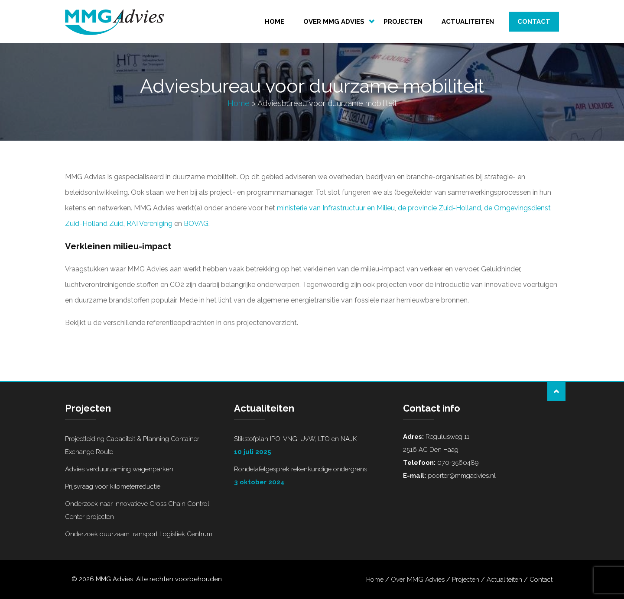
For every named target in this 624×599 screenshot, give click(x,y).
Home (274, 22)
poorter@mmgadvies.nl (461, 476)
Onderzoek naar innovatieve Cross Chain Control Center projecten (137, 510)
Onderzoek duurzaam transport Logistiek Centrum (138, 534)
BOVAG (196, 223)
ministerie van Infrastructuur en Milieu (336, 208)
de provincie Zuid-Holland (439, 208)
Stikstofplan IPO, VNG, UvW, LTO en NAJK (312, 446)
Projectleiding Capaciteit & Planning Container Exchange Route (132, 445)
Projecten (403, 22)
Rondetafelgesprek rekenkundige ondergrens (312, 477)
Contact (533, 22)
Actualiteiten (468, 22)
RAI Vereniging (149, 223)
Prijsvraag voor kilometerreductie (112, 486)
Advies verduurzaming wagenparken (119, 469)
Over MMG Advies (333, 22)
